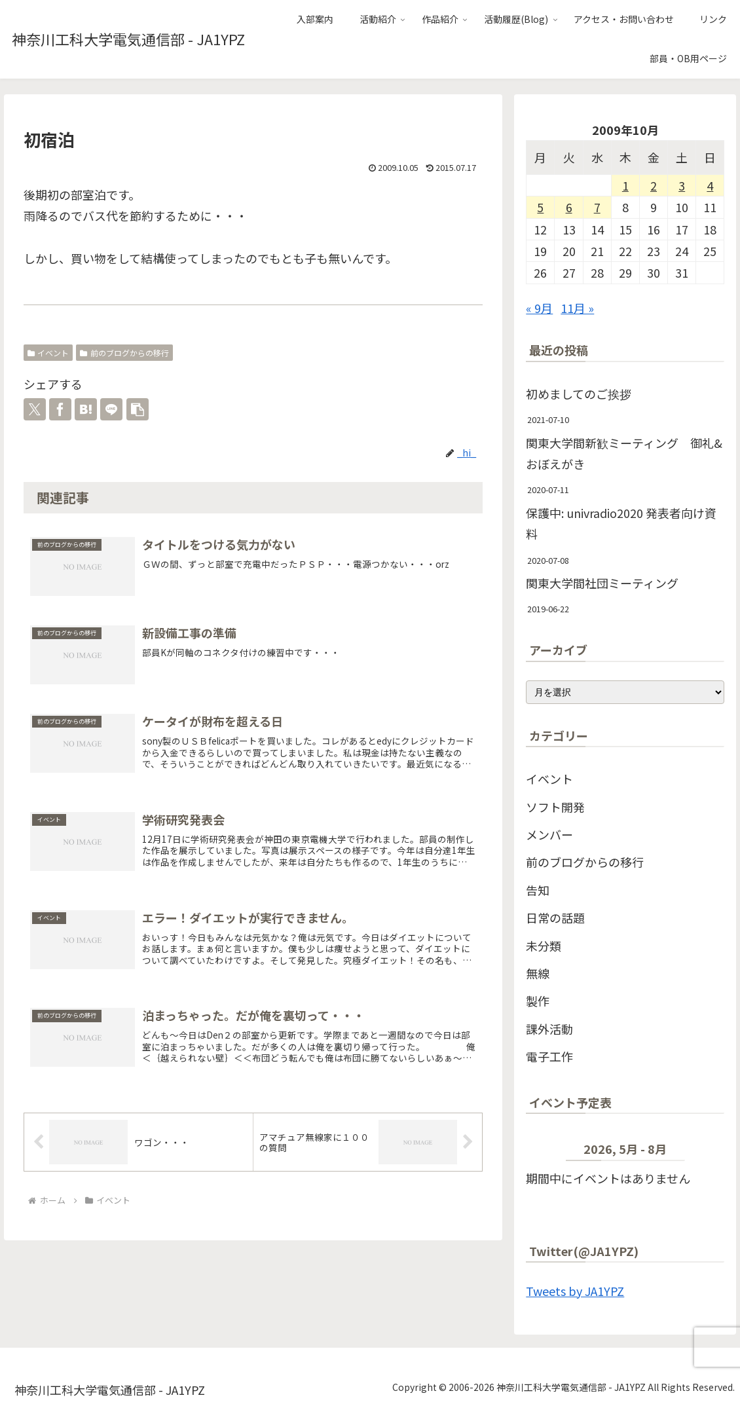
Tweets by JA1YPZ (575, 1290)
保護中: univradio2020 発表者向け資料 (621, 523)
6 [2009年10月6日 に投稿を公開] (569, 206)
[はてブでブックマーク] (86, 409)
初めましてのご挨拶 (578, 393)
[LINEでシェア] (111, 409)
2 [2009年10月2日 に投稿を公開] (653, 185)
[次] (705, 1152)
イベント (48, 352)
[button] (137, 409)
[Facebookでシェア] (60, 409)
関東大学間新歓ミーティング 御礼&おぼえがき (624, 453)
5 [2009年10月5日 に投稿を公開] (540, 206)
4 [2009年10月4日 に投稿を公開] (710, 185)
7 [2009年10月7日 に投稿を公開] (597, 206)
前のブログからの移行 (124, 352)
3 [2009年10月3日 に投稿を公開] (681, 185)
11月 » (577, 307)
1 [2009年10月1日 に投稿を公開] (625, 185)
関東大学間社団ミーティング (602, 582)
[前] (546, 1152)
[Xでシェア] (35, 409)
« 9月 (539, 307)
